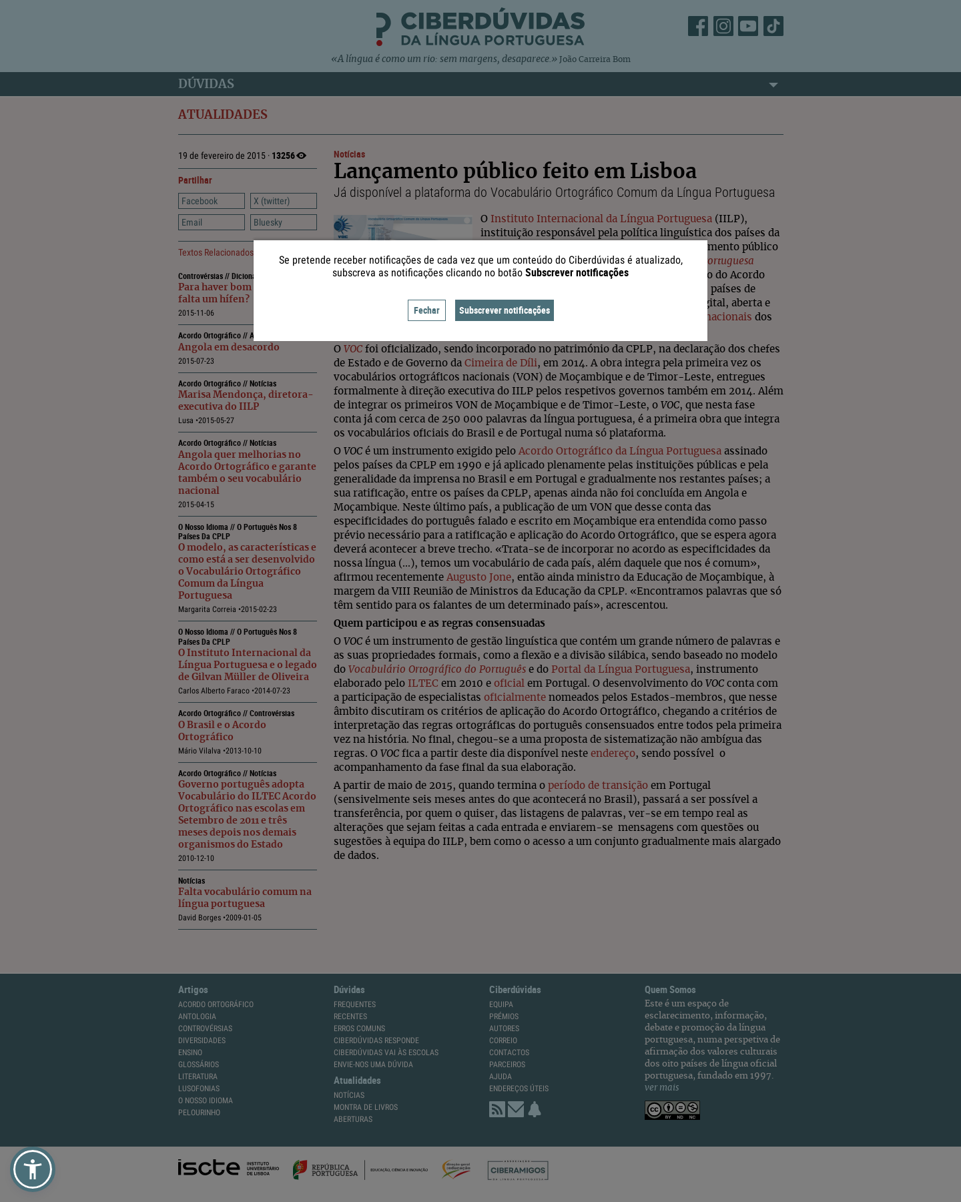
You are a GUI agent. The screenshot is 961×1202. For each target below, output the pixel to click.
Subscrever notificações (504, 310)
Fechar (427, 310)
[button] (32, 1169)
